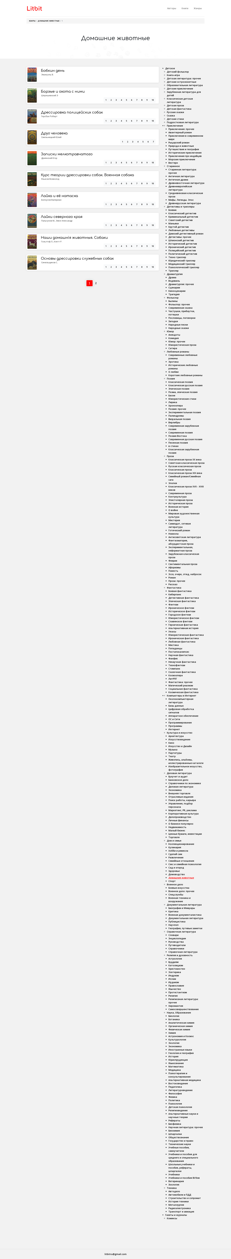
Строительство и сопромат (184, 1198)
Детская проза (175, 105)
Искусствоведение (179, 739)
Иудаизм (173, 982)
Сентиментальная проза (182, 564)
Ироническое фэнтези (181, 607)
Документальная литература (184, 904)
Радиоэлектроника (179, 1208)
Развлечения (175, 857)
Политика (174, 1100)
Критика (173, 911)
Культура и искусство (179, 732)
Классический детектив (182, 213)
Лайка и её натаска (59, 196)
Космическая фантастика (183, 692)
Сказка (171, 115)
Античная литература (181, 176)
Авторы (171, 8)
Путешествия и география (183, 149)
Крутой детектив (178, 226)
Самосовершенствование (183, 1009)
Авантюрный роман (180, 132)
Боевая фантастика (180, 591)
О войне (173, 510)
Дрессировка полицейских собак (72, 112)
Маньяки (173, 223)
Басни (171, 395)
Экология (173, 1042)
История (173, 1056)
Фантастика (174, 587)
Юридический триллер (181, 260)
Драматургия (175, 274)
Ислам (172, 978)
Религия (173, 995)
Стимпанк (174, 668)
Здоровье (174, 870)
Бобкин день (52, 71)
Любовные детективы (181, 230)
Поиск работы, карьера (182, 800)
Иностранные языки (180, 1049)
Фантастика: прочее (180, 682)
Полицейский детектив (182, 250)
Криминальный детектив (183, 216)
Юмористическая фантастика (186, 634)
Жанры (198, 8)
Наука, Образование (179, 1012)
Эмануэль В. (47, 74)
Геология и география (181, 1053)
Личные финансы (178, 820)
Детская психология (180, 1107)
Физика (172, 1096)
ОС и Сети (174, 719)
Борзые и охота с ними (63, 91)
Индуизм (173, 975)
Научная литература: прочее (185, 1127)
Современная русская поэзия (185, 439)
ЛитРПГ (172, 678)
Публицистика (176, 921)
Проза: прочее (176, 580)
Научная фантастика (180, 655)
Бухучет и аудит (178, 776)
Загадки (173, 321)
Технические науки (179, 1144)
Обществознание (178, 1137)
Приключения (175, 125)
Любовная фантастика (181, 641)
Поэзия (171, 378)
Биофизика (174, 1123)
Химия (172, 1032)
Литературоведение (180, 1090)
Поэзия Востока (177, 435)
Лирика (172, 402)
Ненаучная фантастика (182, 661)
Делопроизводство (179, 817)
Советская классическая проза (186, 462)
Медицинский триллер (181, 263)
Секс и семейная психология (184, 864)
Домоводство (176, 874)
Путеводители (177, 945)
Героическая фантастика (183, 624)
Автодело (174, 1191)
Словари (173, 935)
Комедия (173, 338)
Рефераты (174, 1120)
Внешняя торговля (179, 793)
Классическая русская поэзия (185, 385)
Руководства (176, 941)
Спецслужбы (175, 894)
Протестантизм (177, 992)
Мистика (173, 645)
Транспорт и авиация (181, 1211)
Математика (176, 1066)
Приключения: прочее (181, 129)
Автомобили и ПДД (179, 1194)
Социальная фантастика (183, 688)
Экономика (175, 790)
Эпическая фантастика (182, 601)
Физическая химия (179, 1029)
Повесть (173, 570)
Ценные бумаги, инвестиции (185, 833)
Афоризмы (174, 567)
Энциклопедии (177, 938)
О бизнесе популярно (180, 823)
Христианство (176, 968)
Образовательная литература (185, 85)
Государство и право (180, 1140)
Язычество (174, 988)
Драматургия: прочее (181, 284)
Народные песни (178, 324)
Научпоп (173, 924)
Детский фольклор (178, 71)
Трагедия (174, 294)
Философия (175, 1093)
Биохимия (174, 1130)
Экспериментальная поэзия (184, 412)
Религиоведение (178, 1110)
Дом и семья (174, 840)
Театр (172, 756)
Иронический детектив (182, 247)
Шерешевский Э (49, 95)
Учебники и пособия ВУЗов (184, 1177)
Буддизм (173, 962)
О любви (173, 371)
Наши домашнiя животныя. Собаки (74, 238)
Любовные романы (178, 351)
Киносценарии (176, 290)
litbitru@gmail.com (116, 1254)
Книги (185, 8)
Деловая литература (179, 773)
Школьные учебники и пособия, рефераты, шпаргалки (181, 1168)
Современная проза (180, 493)
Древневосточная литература (186, 183)
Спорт (172, 881)
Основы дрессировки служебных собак (77, 258)
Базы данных (176, 705)
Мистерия (174, 520)
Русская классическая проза (184, 466)
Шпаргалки (175, 1134)
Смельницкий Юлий (51, 137)
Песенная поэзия (178, 442)
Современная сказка (180, 307)
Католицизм (175, 965)
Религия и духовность (180, 955)
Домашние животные (49, 21)
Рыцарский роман (178, 142)
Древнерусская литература (184, 203)
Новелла (173, 533)
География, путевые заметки (185, 928)
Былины (173, 301)
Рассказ (172, 584)
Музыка (172, 749)
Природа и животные (181, 145)
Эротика (173, 361)
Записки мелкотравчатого (67, 154)
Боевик (172, 209)
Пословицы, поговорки (181, 317)
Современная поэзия (180, 432)
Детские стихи (175, 118)
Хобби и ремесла (178, 850)
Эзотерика (174, 972)
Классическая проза (180, 469)
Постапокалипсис (178, 651)
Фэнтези (173, 604)
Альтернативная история (183, 628)
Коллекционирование (181, 843)
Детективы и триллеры (180, 206)
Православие (176, 985)
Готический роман (179, 530)
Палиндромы (176, 415)
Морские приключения (181, 159)
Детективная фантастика (183, 597)
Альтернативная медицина (184, 1080)
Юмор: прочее (176, 341)
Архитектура (176, 736)
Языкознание (176, 1063)
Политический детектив (182, 253)
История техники (178, 1201)
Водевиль (174, 280)
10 (153, 100)
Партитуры (175, 752)
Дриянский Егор (49, 158)
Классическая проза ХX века (184, 459)
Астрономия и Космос (181, 1036)
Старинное (173, 166)
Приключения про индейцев (185, 156)
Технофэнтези (176, 665)
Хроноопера (175, 405)
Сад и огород (176, 867)
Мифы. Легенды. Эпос (181, 199)
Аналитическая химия (181, 1022)
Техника (172, 1187)
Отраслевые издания (180, 796)
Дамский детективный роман (185, 233)
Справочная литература (181, 931)
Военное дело (175, 884)
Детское (170, 68)
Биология (173, 1015)
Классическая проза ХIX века (185, 473)
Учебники (174, 1174)
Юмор (170, 331)
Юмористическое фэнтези (183, 618)
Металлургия (176, 1204)
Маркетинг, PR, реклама (182, 810)
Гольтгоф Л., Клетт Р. (51, 241)
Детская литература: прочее (184, 78)
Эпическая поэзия (178, 388)
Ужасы (172, 631)
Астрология (175, 958)
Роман (172, 577)
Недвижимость (177, 827)
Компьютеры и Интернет (181, 695)
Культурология (177, 1039)
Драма (172, 277)
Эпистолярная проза (180, 500)
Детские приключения (180, 88)
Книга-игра (173, 75)
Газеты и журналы (176, 1214)
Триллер (173, 270)
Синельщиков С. (49, 262)
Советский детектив (180, 220)
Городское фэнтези (179, 614)
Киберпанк (174, 594)
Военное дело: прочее (181, 891)
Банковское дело (178, 779)
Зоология (173, 1184)
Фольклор (173, 297)
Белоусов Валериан (51, 199)
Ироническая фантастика (183, 638)
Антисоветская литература (184, 537)
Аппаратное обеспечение (183, 715)
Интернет (174, 729)
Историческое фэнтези (181, 611)
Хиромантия (175, 1005)
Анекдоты (174, 334)
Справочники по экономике (184, 783)
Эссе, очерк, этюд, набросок (184, 574)
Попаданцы (175, 648)
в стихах (173, 446)
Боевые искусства (178, 887)
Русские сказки (175, 112)
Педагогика (175, 1086)
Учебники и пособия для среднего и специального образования (183, 1157)
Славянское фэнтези (180, 621)
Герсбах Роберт (49, 116)
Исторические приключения (184, 152)
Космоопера (175, 675)
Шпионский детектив (181, 240)
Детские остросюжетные (181, 81)
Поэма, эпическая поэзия (182, 392)
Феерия (172, 560)
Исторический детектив (182, 243)
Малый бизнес (176, 830)
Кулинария (174, 847)
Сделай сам (175, 854)
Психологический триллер (183, 267)
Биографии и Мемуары (181, 908)
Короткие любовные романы (185, 375)
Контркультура (177, 496)
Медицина (174, 1069)
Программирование (180, 722)
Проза (170, 456)
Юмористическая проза (182, 344)
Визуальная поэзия (179, 419)
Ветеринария (176, 1181)
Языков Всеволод (50, 178)
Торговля (174, 837)
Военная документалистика (184, 914)
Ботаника (174, 1019)
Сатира (172, 348)
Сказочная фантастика (182, 672)
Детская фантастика (179, 108)
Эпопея (172, 483)
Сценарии (174, 287)
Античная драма (178, 179)
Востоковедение (178, 1083)
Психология (175, 1103)
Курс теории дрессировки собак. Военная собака (87, 175)
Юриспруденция (178, 1059)
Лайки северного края (61, 217)
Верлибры (174, 422)
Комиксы (172, 1218)
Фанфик (173, 658)
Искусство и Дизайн (180, 746)
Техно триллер (177, 257)
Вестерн (173, 162)
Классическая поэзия (180, 381)
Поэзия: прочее (177, 408)
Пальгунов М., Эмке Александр (57, 220)
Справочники (176, 948)
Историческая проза (180, 503)
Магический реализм (180, 685)
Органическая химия (180, 1026)
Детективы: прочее (179, 236)
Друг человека (54, 133)
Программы (175, 725)
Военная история (178, 506)
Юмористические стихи (182, 398)
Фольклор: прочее (179, 304)
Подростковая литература (183, 122)
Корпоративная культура (183, 813)
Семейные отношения (181, 860)
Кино (171, 742)
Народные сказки (178, 328)
